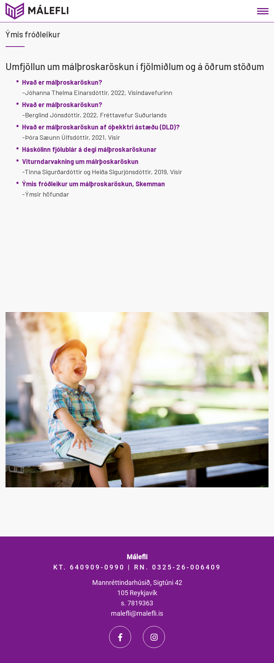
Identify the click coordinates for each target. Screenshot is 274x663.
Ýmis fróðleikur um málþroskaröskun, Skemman (93, 184)
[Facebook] (120, 637)
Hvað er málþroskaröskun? (62, 82)
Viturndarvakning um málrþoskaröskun (80, 161)
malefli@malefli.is (137, 613)
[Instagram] (154, 637)
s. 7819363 (137, 603)
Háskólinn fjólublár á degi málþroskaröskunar (89, 149)
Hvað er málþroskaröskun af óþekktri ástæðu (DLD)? (101, 127)
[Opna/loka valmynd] (263, 11)
